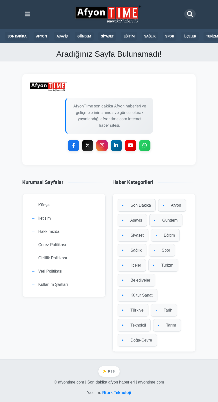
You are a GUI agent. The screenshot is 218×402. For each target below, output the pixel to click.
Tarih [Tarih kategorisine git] (164, 310)
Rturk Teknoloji (116, 393)
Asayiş (62, 36)
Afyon (41, 36)
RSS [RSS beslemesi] (109, 371)
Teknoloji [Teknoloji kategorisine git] (134, 325)
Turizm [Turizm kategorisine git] (163, 265)
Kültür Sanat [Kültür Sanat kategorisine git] (137, 295)
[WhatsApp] (144, 145)
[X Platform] (87, 145)
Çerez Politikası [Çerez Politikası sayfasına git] (52, 245)
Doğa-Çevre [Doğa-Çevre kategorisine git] (137, 340)
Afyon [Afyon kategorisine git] (172, 205)
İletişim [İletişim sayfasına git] (44, 218)
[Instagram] (102, 145)
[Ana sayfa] (108, 14)
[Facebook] (73, 145)
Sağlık (149, 36)
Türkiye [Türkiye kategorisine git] (133, 310)
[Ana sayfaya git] (109, 86)
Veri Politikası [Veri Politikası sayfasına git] (50, 271)
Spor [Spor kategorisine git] (162, 250)
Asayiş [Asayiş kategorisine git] (132, 220)
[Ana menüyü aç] (27, 14)
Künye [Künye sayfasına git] (44, 205)
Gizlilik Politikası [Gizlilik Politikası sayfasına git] (52, 258)
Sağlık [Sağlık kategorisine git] (132, 250)
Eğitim (129, 36)
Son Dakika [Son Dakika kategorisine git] (136, 205)
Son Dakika (17, 36)
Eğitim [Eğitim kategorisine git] (165, 235)
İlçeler (190, 36)
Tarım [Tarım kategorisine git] (167, 325)
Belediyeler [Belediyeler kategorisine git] (136, 280)
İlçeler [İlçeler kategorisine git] (131, 265)
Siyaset (107, 36)
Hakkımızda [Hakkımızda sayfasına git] (48, 231)
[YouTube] (130, 145)
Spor (169, 36)
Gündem (84, 36)
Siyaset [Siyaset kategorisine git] (133, 235)
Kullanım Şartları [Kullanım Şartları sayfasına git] (53, 284)
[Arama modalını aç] (190, 14)
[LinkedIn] (116, 145)
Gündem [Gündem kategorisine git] (166, 220)
